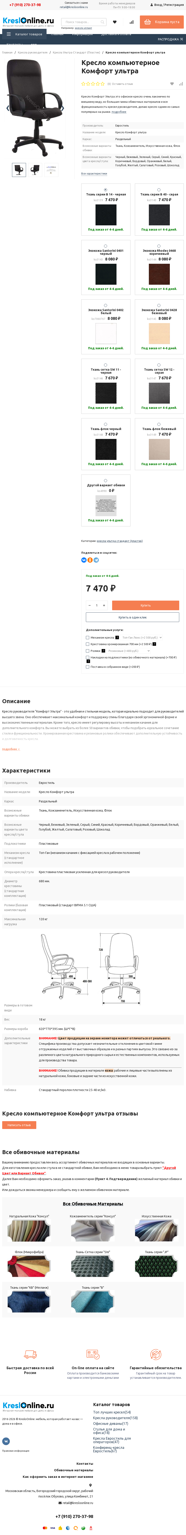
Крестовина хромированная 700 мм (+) (121, 644)
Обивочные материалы (73, 1470)
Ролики (95, 650)
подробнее (11, 749)
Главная (57, 34)
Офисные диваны (110, 1423)
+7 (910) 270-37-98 (25, 5)
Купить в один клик (133, 617)
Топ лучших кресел (112, 1412)
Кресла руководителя (32, 52)
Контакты (15, 44)
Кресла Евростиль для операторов (112, 1440)
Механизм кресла (102, 637)
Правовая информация (15, 1450)
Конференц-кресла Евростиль (108, 1449)
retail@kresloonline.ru (74, 7)
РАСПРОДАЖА (171, 39)
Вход (158, 5)
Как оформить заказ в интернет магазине (58, 1476)
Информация (82, 34)
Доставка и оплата (116, 34)
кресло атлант (83, 28)
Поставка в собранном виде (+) (113, 666)
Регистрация (174, 5)
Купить (146, 605)
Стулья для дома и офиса (109, 1431)
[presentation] (7, 108)
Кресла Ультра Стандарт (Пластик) (76, 52)
